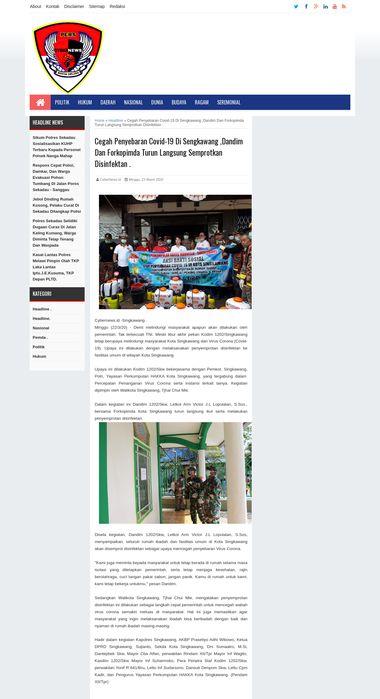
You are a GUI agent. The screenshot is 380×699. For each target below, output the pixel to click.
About (35, 6)
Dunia (157, 102)
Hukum (85, 102)
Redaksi (117, 6)
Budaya (179, 102)
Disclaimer (74, 6)
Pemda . (40, 337)
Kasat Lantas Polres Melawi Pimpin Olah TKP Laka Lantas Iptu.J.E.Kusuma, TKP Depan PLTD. (56, 266)
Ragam (202, 102)
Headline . (42, 309)
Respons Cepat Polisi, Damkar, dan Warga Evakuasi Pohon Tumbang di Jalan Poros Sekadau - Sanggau (56, 177)
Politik (62, 102)
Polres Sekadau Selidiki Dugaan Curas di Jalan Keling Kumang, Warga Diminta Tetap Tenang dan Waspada (55, 233)
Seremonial (228, 102)
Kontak (53, 6)
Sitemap (97, 6)
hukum (39, 356)
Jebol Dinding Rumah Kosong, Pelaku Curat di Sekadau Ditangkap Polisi (57, 205)
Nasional (133, 102)
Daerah (107, 102)
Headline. (41, 318)
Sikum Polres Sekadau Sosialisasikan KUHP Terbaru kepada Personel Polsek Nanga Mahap (57, 146)
